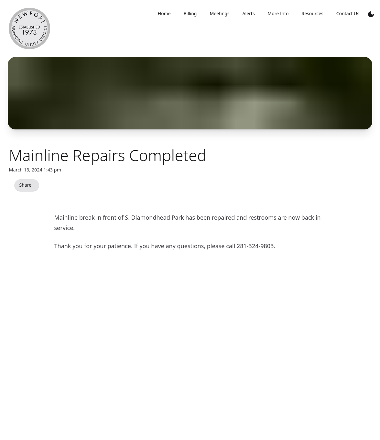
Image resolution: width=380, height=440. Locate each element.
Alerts (249, 13)
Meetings (219, 13)
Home (164, 13)
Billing (190, 13)
